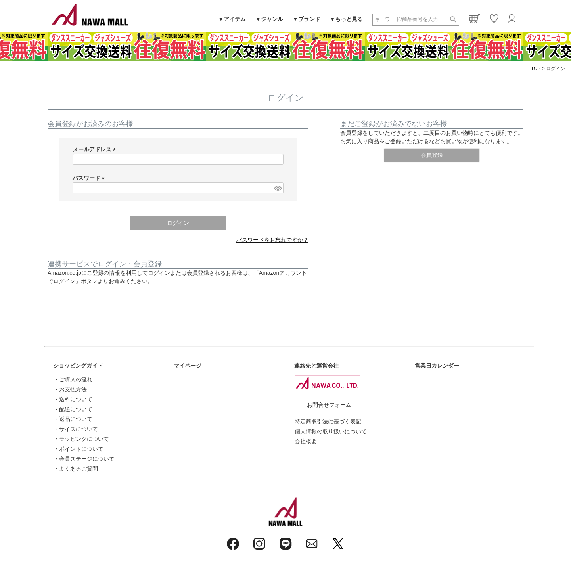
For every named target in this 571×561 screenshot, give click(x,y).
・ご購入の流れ (73, 379)
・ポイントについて (78, 449)
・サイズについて (76, 429)
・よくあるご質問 (76, 468)
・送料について (73, 399)
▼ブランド (306, 19)
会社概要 (306, 441)
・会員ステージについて (84, 459)
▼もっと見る (346, 19)
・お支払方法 (70, 389)
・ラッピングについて (81, 439)
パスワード (90, 178)
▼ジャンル (269, 19)
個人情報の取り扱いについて (331, 431)
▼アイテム (232, 19)
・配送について (73, 409)
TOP (535, 68)
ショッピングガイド (78, 365)
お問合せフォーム (329, 405)
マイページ (187, 365)
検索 (453, 19)
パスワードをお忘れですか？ (272, 240)
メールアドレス (96, 149)
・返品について (73, 419)
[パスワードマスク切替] (277, 188)
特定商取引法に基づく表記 (328, 421)
